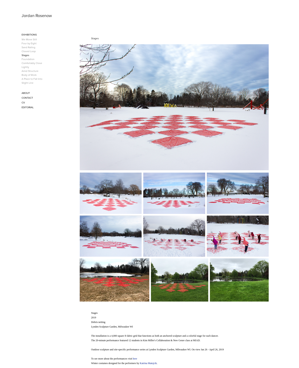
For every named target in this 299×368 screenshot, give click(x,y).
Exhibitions (29, 34)
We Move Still (29, 39)
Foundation (28, 59)
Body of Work (29, 75)
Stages (25, 55)
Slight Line (27, 83)
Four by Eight (29, 43)
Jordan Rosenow (37, 15)
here (135, 358)
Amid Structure (30, 71)
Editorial (28, 107)
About (26, 93)
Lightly (25, 67)
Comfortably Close (32, 63)
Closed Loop (29, 51)
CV (23, 102)
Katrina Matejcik (148, 363)
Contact (27, 97)
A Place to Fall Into (32, 79)
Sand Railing (28, 47)
